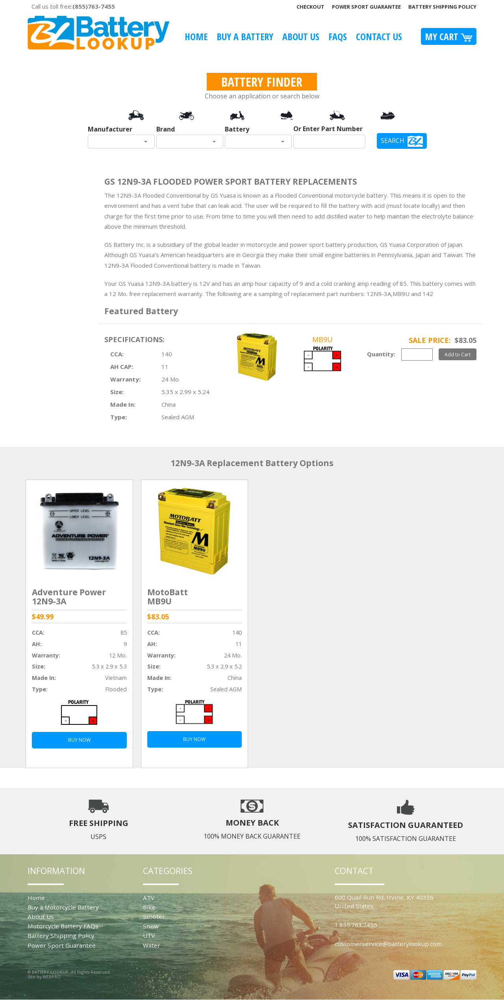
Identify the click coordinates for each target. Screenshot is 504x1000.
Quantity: (381, 354)
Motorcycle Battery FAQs (63, 926)
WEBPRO (52, 977)
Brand (165, 129)
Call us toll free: (73, 6)
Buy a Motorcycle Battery (63, 907)
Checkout (310, 6)
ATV (148, 898)
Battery (237, 129)
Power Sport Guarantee (366, 6)
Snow (151, 926)
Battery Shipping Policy (442, 6)
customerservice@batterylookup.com (388, 944)
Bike (149, 907)
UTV (149, 935)
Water (151, 945)
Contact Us (379, 36)
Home (196, 36)
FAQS (337, 36)
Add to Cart (458, 354)
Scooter (154, 916)
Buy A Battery (245, 36)
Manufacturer (110, 129)
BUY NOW (79, 740)
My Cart (448, 36)
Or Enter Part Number (328, 128)
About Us (300, 36)
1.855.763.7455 (356, 925)
